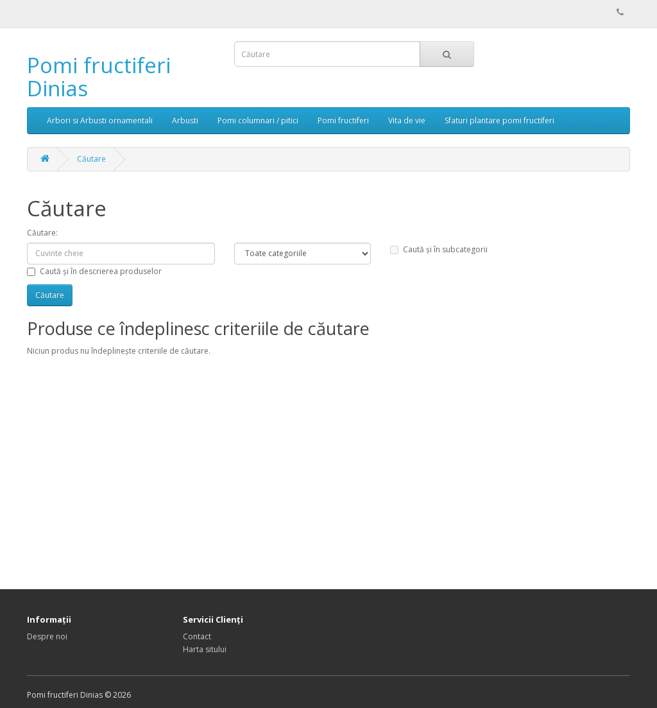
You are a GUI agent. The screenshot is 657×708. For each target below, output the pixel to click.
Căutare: (42, 232)
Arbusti (185, 120)
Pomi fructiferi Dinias (99, 77)
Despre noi (47, 636)
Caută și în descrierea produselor (94, 271)
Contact (197, 636)
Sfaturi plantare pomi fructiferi (499, 120)
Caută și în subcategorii (439, 249)
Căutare (91, 158)
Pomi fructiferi (343, 120)
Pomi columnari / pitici (258, 120)
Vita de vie (406, 120)
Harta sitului (204, 649)
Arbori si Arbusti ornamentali (100, 120)
